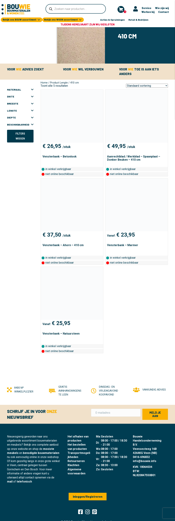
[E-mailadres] (116, 412)
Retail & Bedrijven (138, 19)
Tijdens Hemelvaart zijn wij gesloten (87, 24)
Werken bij (148, 11)
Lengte (20, 110)
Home (44, 82)
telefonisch (24, 481)
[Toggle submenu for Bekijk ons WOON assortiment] (80, 19)
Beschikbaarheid (20, 124)
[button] (155, 413)
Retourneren (76, 460)
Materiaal (20, 89)
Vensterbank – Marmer (122, 244)
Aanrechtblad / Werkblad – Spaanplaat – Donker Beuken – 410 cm (133, 157)
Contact (163, 11)
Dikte (20, 96)
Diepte (20, 117)
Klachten (73, 464)
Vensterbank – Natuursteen (61, 333)
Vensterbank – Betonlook (60, 156)
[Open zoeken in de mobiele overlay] (75, 8)
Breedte (20, 103)
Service (146, 7)
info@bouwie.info (144, 460)
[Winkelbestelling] (147, 85)
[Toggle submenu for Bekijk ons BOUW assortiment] (39, 19)
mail (10, 481)
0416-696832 (141, 456)
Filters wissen (20, 136)
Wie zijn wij (162, 7)
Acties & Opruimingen (112, 19)
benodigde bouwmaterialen (41, 452)
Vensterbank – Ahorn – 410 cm (63, 244)
